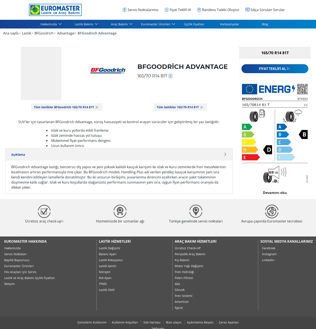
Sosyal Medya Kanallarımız (286, 241)
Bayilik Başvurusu (16, 260)
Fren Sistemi (183, 296)
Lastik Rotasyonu (111, 260)
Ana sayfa (11, 33)
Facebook (268, 248)
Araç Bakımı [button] (120, 24)
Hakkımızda (12, 248)
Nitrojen (105, 272)
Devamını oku (275, 191)
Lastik (26, 33)
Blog (265, 24)
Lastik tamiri (107, 266)
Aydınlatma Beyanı (200, 322)
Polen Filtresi (184, 278)
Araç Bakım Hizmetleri (195, 241)
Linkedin (268, 260)
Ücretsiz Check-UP (188, 248)
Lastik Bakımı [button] (84, 24)
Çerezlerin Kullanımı (92, 322)
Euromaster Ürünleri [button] (156, 24)
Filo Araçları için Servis (20, 272)
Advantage (65, 33)
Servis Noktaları (15, 254)
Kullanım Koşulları (125, 322)
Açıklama (119, 154)
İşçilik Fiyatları (194, 24)
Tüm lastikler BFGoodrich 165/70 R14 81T (64, 107)
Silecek (180, 290)
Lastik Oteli (107, 290)
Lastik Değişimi (109, 248)
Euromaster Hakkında (25, 241)
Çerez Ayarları (229, 322)
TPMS (103, 284)
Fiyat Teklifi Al (272, 68)
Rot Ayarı (105, 278)
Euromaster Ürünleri (19, 266)
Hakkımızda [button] (49, 24)
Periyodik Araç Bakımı (190, 254)
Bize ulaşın (174, 322)
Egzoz (179, 308)
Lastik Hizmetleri (115, 241)
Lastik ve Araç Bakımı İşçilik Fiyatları (29, 278)
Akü (177, 284)
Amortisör (182, 302)
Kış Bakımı (182, 260)
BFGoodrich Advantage (182, 66)
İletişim (9, 284)
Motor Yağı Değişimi (189, 266)
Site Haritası (152, 322)
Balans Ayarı (108, 254)
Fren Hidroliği (184, 272)
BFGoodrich (43, 33)
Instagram (269, 254)
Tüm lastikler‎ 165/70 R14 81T (178, 107)
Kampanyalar (229, 24)
